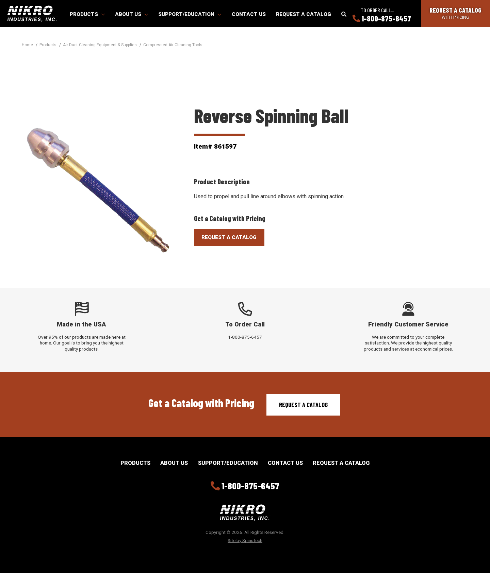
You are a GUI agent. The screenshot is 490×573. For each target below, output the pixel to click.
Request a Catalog (303, 14)
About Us (131, 14)
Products (87, 14)
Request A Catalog (229, 237)
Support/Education (189, 14)
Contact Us (249, 14)
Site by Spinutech (245, 540)
